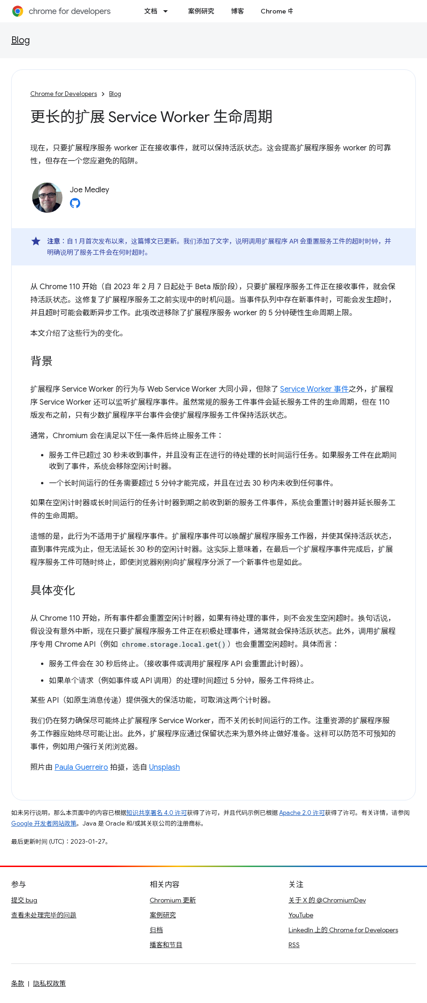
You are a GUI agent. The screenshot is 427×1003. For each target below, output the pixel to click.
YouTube (301, 915)
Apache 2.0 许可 (302, 813)
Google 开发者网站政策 (43, 823)
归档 (156, 930)
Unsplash (164, 767)
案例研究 (201, 11)
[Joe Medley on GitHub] (75, 206)
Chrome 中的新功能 (290, 11)
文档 (150, 11)
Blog (20, 40)
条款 (17, 983)
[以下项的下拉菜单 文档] (168, 11)
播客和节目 (166, 945)
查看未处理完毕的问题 (43, 915)
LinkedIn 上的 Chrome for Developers (343, 930)
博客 (237, 11)
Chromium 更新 (173, 900)
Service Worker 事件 (314, 389)
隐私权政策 (49, 983)
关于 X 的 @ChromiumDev (327, 900)
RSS (294, 945)
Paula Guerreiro (81, 767)
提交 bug (24, 900)
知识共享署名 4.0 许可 (156, 813)
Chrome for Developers (63, 94)
